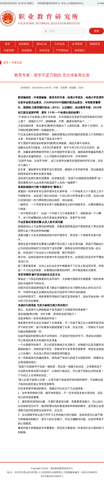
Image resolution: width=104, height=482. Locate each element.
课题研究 (95, 44)
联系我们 (80, 50)
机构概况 (24, 44)
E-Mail (100, 3)
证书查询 (77, 44)
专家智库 (9, 50)
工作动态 (59, 44)
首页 (7, 44)
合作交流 (44, 50)
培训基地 (26, 50)
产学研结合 (62, 50)
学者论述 (16, 62)
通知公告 (41, 44)
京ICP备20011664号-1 (52, 476)
